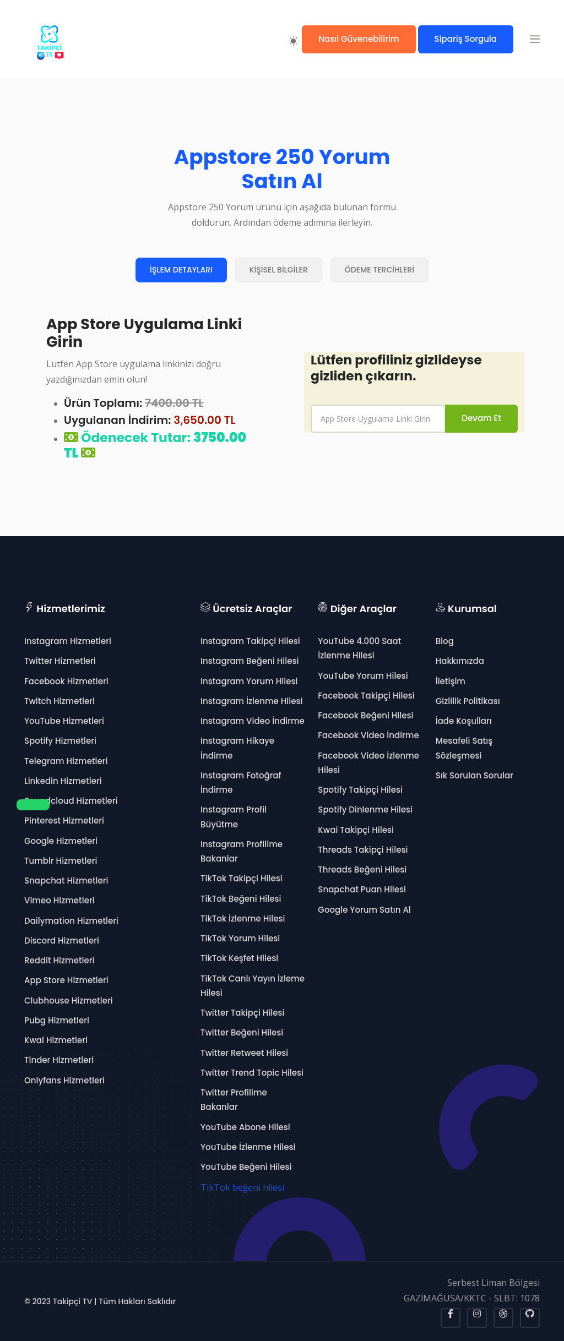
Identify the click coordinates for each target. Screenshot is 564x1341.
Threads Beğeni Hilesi (362, 869)
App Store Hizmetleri (66, 980)
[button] (534, 39)
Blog (445, 641)
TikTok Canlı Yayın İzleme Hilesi (252, 986)
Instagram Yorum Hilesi (248, 681)
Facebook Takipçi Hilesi (366, 695)
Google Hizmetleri (60, 841)
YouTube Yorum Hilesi (363, 676)
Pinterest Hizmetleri (64, 820)
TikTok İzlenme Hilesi (242, 918)
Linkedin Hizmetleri (63, 781)
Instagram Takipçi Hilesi (250, 641)
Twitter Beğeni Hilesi (241, 1032)
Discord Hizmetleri (61, 940)
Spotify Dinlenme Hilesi (365, 809)
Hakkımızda (460, 661)
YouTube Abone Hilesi (245, 1127)
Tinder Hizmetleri (59, 1060)
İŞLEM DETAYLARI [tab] (181, 269)
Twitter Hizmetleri (60, 661)
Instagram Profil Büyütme (233, 817)
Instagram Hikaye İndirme (237, 748)
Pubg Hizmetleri (56, 1020)
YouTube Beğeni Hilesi (245, 1167)
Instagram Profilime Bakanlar (241, 851)
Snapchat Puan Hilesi (362, 889)
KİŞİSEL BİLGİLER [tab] (279, 269)
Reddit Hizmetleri (59, 960)
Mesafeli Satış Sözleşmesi (464, 748)
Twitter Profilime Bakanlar (233, 1100)
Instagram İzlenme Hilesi (251, 701)
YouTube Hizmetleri (64, 721)
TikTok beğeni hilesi (242, 1187)
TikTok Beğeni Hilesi (240, 898)
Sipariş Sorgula (466, 39)
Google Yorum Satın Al (364, 909)
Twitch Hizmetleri (59, 701)
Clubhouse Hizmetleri (68, 1000)
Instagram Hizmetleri (67, 641)
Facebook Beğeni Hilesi (365, 715)
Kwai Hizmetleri (56, 1040)
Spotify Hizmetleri (60, 740)
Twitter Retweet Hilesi (244, 1053)
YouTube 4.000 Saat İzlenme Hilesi (359, 648)
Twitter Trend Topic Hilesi (251, 1072)
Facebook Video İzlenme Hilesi (368, 763)
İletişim (450, 681)
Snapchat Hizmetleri (66, 880)
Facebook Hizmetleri (66, 681)
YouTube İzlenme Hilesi (247, 1147)
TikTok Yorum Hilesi (240, 938)
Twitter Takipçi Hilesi (242, 1012)
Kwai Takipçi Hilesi (356, 830)
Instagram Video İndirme (252, 721)
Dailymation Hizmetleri (71, 920)
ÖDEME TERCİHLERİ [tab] (379, 269)
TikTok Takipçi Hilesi (241, 878)
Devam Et (481, 418)
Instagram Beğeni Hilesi (249, 661)
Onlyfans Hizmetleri (64, 1080)
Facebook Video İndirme (368, 735)
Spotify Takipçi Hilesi (360, 789)
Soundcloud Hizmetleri (71, 800)
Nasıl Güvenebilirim (358, 39)
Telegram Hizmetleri (65, 761)
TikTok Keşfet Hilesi (239, 958)
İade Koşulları (464, 721)
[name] (378, 419)
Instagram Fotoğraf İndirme (240, 782)
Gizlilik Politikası (468, 701)
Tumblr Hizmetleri (60, 860)
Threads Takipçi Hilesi (363, 849)
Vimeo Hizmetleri (59, 900)
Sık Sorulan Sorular (474, 775)
